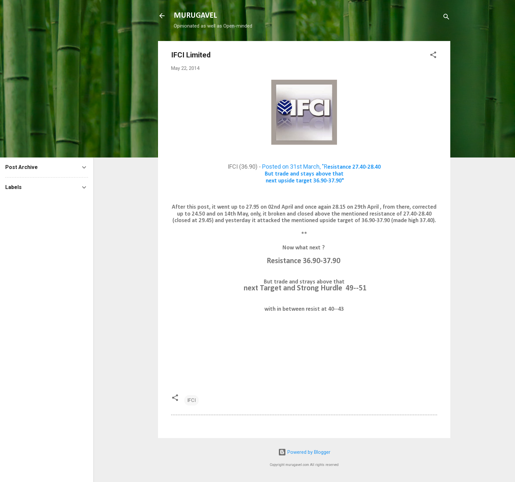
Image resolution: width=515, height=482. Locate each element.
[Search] (446, 18)
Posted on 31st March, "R (321, 166)
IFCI (191, 400)
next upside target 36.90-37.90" (304, 181)
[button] (433, 56)
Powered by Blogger (304, 452)
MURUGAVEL (195, 16)
